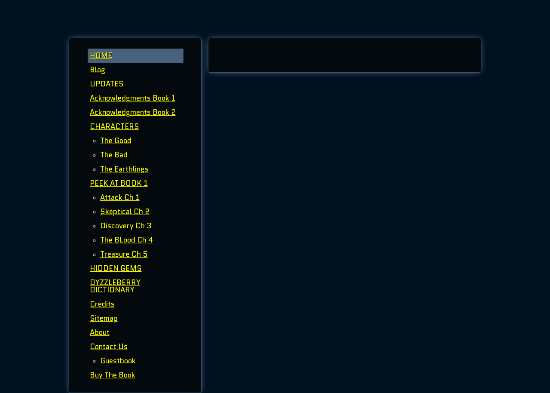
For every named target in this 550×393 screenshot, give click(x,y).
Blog (97, 69)
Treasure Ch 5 (124, 254)
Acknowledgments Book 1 (132, 98)
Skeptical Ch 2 (125, 211)
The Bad (114, 155)
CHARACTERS (114, 126)
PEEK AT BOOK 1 (119, 183)
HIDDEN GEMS (116, 268)
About (100, 332)
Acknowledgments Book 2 (133, 112)
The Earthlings (124, 169)
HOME (101, 55)
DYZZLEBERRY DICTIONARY (115, 286)
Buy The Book (112, 375)
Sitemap (104, 318)
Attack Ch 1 (120, 197)
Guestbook (118, 361)
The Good (115, 140)
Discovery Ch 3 (126, 226)
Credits (102, 304)
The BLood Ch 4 (126, 240)
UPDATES (107, 84)
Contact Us (109, 346)
